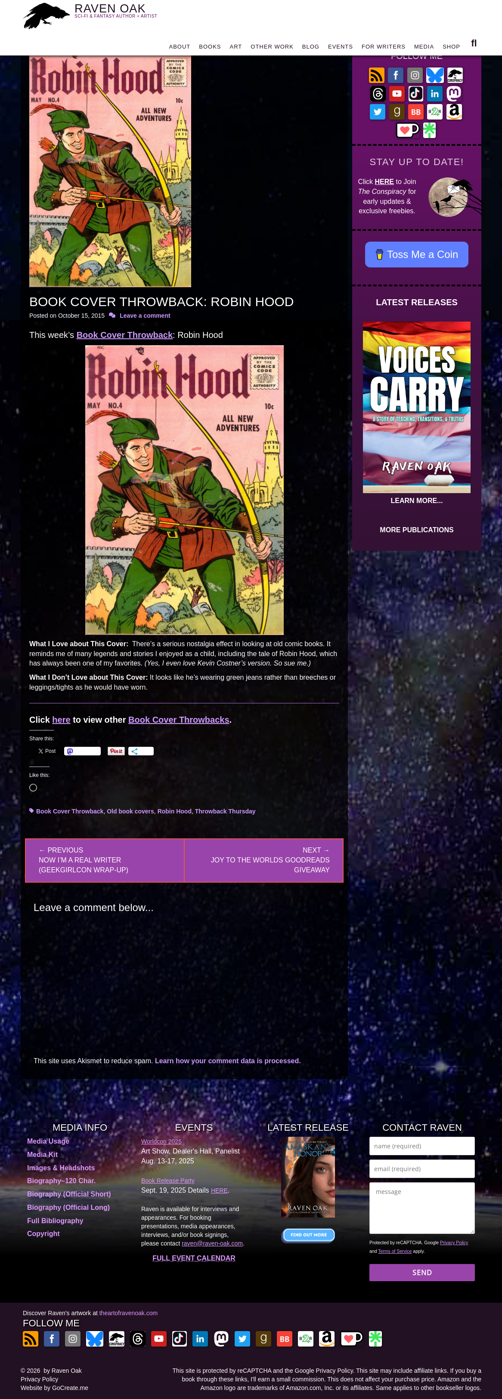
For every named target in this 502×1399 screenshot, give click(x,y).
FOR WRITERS (384, 48)
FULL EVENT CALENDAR (194, 1258)
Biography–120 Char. (61, 1180)
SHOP (451, 48)
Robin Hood (175, 811)
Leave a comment (145, 315)
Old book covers (130, 811)
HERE (384, 181)
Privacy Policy (454, 1242)
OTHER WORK (272, 48)
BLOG (310, 48)
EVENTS (340, 48)
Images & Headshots (61, 1168)
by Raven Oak (62, 1370)
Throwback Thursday (225, 811)
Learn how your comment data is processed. (228, 1061)
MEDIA (424, 48)
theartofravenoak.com (128, 1313)
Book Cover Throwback (125, 335)
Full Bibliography (55, 1220)
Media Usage (48, 1141)
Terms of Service (395, 1251)
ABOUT (179, 48)
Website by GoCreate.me (54, 1387)
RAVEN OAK (128, 13)
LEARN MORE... (417, 500)
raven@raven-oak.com (212, 1243)
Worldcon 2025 (161, 1141)
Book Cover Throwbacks (178, 719)
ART (236, 48)
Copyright (43, 1233)
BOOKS (210, 48)
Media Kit (42, 1154)
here (61, 719)
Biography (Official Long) (68, 1207)
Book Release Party (168, 1180)
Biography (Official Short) (69, 1194)
